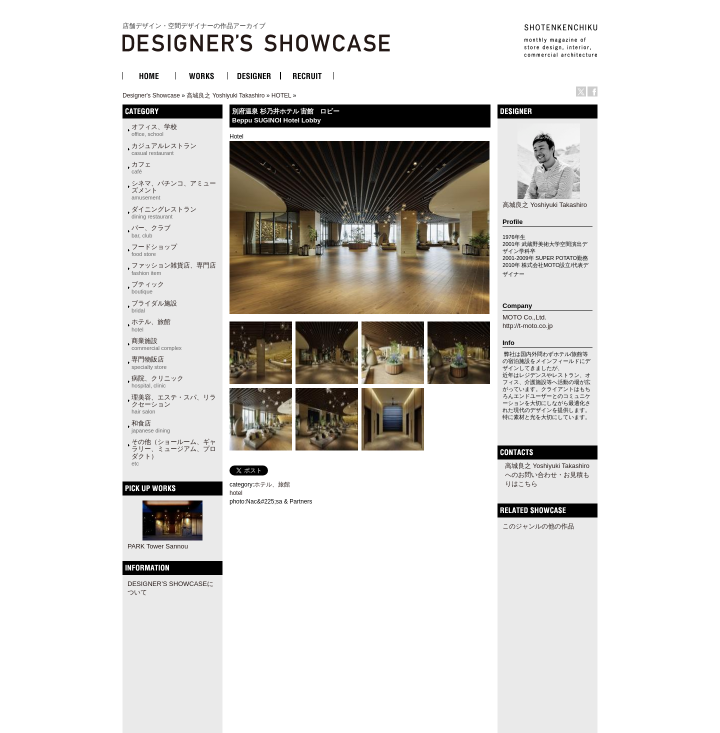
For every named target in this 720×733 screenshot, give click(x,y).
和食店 (151, 427)
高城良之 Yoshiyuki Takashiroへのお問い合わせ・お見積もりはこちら (547, 475)
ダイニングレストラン (164, 213)
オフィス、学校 (154, 130)
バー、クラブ (151, 231)
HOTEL (282, 95)
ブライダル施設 (154, 307)
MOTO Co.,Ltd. (524, 317)
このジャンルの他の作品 (538, 526)
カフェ (141, 167)
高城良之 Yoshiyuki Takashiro (225, 95)
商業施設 (157, 344)
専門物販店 (149, 363)
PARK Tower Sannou (158, 546)
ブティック (148, 287)
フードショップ (154, 250)
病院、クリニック (158, 381)
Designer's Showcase (151, 95)
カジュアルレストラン (164, 149)
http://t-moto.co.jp (527, 326)
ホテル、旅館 (151, 325)
